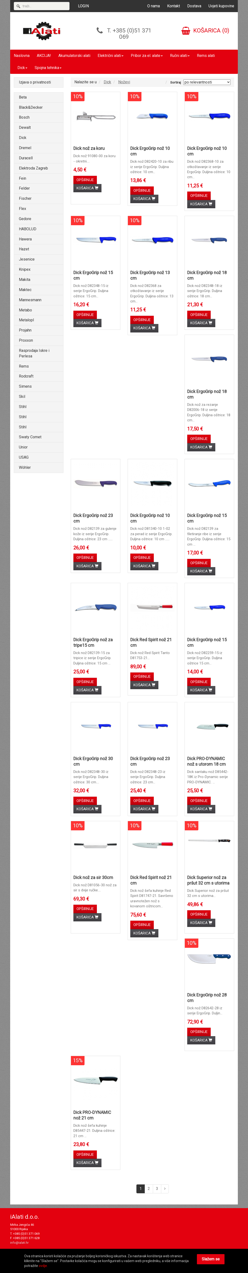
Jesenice (27, 259)
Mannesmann (30, 300)
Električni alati (111, 55)
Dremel (25, 148)
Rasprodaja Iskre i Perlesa (34, 353)
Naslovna (22, 55)
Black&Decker (31, 107)
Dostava (194, 6)
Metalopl (26, 320)
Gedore (25, 218)
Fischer (25, 198)
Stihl (22, 406)
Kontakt (173, 6)
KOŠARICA (87, 188)
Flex (22, 208)
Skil (22, 396)
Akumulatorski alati (74, 55)
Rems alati (206, 55)
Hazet (24, 249)
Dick (22, 67)
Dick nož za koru (89, 148)
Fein (22, 178)
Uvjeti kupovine (221, 6)
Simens (25, 386)
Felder (24, 188)
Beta (23, 97)
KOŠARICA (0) (205, 30)
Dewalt (25, 127)
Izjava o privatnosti (35, 82)
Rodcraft (26, 376)
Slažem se (211, 1259)
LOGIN (83, 6)
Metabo (25, 310)
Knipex (25, 269)
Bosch (24, 117)
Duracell (26, 158)
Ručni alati (180, 55)
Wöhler (25, 467)
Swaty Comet (30, 437)
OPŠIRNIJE (85, 180)
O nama (153, 6)
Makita (24, 279)
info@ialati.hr (19, 1242)
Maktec (25, 289)
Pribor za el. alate (147, 55)
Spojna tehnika (48, 67)
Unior (23, 447)
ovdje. (43, 1266)
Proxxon (26, 340)
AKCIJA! (44, 55)
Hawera (25, 239)
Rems (24, 366)
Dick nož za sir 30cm (93, 877)
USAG (24, 457)
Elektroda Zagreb (33, 168)
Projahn (25, 330)
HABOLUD (27, 229)
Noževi (124, 82)
